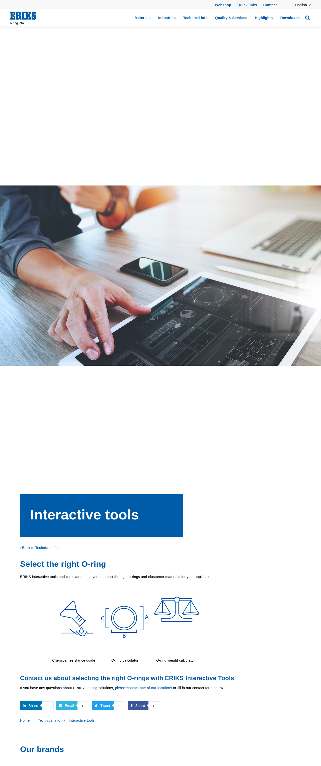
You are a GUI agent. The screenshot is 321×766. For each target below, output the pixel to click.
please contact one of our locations (143, 688)
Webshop (223, 5)
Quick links (247, 5)
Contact (270, 5)
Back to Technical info (40, 548)
